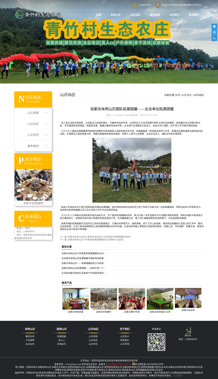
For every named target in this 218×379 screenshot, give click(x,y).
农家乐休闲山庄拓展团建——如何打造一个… (84, 268)
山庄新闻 (33, 112)
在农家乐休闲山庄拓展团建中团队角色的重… (84, 258)
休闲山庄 (116, 14)
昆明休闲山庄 (67, 215)
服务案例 (155, 14)
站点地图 (177, 375)
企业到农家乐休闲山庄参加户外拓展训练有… (84, 273)
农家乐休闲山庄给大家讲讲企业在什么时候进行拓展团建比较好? (99, 237)
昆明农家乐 (66, 131)
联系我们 (194, 14)
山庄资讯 (33, 134)
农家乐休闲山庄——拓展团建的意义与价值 (83, 263)
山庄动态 (135, 14)
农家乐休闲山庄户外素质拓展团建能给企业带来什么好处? (95, 239)
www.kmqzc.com (120, 115)
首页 (98, 14)
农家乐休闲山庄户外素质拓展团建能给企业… (84, 253)
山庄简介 (174, 14)
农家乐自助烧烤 (33, 187)
